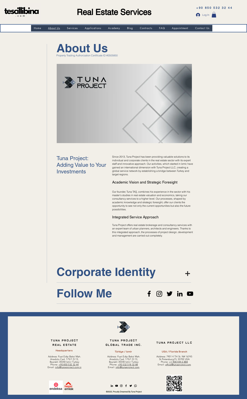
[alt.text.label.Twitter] (130, 385)
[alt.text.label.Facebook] (126, 385)
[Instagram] (159, 294)
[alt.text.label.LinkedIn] (111, 385)
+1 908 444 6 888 (178, 361)
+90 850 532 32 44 (69, 364)
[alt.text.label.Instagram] (121, 385)
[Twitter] (169, 294)
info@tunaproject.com (128, 367)
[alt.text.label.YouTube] (116, 385)
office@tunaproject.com (178, 364)
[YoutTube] (190, 294)
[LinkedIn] (180, 294)
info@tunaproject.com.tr (68, 367)
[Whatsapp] (135, 385)
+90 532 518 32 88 (128, 364)
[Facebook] (149, 294)
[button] (214, 15)
